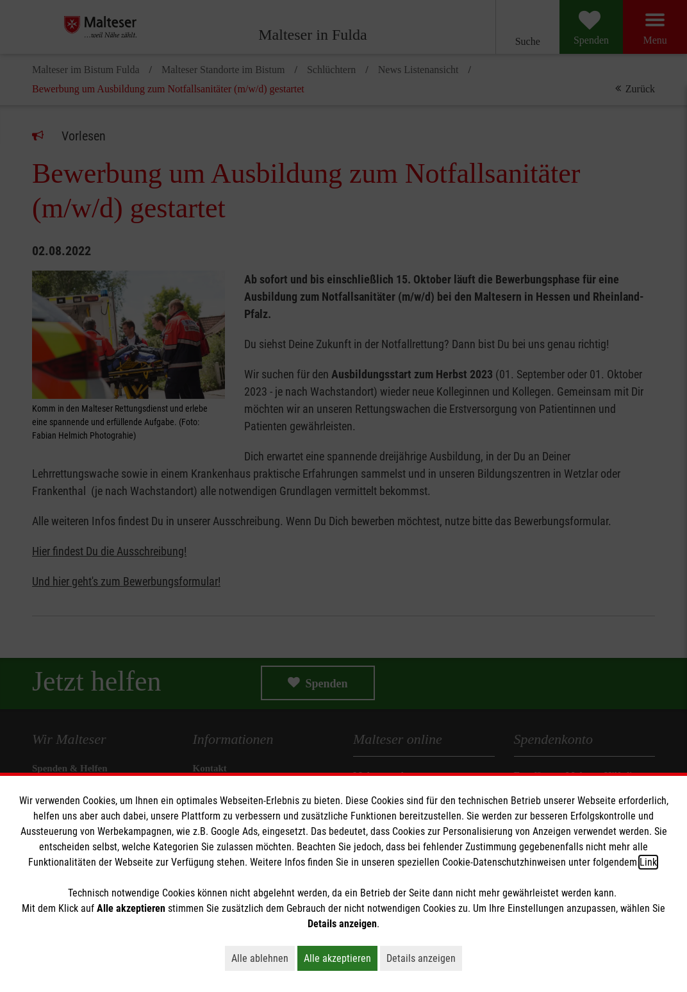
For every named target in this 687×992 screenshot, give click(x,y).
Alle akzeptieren (340, 958)
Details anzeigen (424, 958)
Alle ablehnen (263, 958)
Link (648, 862)
